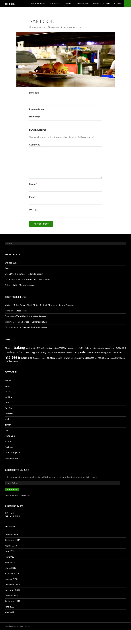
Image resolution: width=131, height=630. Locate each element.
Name (33, 184)
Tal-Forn (10, 3)
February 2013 (12, 573)
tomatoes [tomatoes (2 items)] (120, 357)
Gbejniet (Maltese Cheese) (34, 327)
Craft (7, 402)
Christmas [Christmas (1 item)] (105, 348)
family (8, 419)
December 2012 (12, 584)
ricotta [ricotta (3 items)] (90, 357)
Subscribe (12, 489)
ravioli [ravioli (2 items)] (82, 357)
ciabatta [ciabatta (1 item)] (112, 348)
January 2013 (11, 579)
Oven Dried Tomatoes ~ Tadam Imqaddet (24, 273)
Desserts (9, 413)
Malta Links (10, 435)
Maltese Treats (82, 4)
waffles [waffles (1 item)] (15, 361)
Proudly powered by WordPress (17, 626)
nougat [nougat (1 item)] (37, 358)
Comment (35, 144)
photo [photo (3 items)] (50, 357)
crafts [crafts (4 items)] (18, 352)
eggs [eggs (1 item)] (33, 353)
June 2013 (9, 551)
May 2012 (9, 612)
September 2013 (12, 540)
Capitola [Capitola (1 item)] (70, 348)
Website (33, 210)
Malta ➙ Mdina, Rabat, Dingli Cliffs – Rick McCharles (30, 305)
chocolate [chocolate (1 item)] (97, 348)
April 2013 (10, 562)
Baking (69, 4)
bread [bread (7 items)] (40, 347)
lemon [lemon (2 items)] (118, 352)
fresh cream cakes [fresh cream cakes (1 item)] (65, 353)
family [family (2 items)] (43, 352)
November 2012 (12, 590)
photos (8, 441)
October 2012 (11, 595)
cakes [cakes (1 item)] (56, 348)
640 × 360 (55, 27)
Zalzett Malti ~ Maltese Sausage (19, 285)
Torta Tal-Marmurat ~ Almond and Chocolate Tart (28, 279)
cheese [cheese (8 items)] (80, 347)
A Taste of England (101, 4)
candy (7, 386)
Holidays (117, 4)
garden (8, 424)
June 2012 (9, 606)
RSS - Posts (10, 513)
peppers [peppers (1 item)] (43, 358)
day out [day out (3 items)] (27, 352)
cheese (8, 391)
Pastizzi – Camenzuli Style (34, 321)
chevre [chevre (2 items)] (89, 348)
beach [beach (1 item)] (33, 348)
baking (8, 380)
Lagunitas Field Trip (73, 27)
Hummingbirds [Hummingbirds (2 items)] (104, 352)
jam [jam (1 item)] (113, 353)
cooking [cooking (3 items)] (9, 352)
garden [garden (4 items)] (82, 352)
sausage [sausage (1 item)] (107, 358)
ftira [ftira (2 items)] (75, 352)
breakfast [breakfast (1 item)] (49, 348)
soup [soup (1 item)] (113, 358)
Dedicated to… (55, 4)
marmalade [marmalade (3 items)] (27, 357)
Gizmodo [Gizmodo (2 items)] (92, 352)
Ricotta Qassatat (66, 305)
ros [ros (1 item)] (96, 358)
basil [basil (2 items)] (27, 348)
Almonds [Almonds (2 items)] (9, 348)
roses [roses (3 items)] (101, 357)
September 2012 (12, 601)
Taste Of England (12, 452)
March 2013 (10, 568)
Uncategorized (11, 458)
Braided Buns (11, 262)
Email (32, 197)
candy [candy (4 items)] (62, 348)
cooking (8, 397)
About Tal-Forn (38, 4)
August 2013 (11, 545)
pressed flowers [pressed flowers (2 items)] (62, 357)
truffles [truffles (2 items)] (8, 361)
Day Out (9, 408)
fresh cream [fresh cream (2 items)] (53, 352)
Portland (9, 447)
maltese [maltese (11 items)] (12, 357)
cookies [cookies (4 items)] (121, 348)
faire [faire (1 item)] (37, 353)
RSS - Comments (12, 515)
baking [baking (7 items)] (19, 347)
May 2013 (9, 556)
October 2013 (11, 534)
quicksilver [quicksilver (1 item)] (75, 358)
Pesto (7, 268)
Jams (7, 430)
